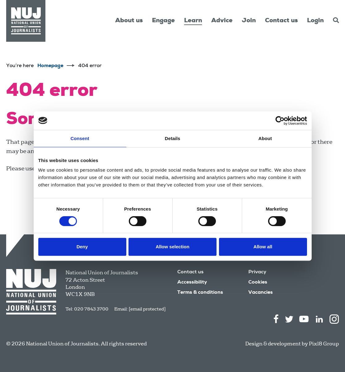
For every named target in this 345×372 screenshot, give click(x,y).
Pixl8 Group (324, 343)
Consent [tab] (79, 138)
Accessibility (192, 282)
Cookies (257, 282)
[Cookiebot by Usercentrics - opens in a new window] (280, 120)
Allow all (263, 246)
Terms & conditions (200, 292)
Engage (163, 21)
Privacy (257, 272)
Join (249, 21)
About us (129, 21)
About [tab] (265, 138)
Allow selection (172, 246)
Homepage (50, 66)
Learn (193, 21)
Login (315, 21)
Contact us (281, 21)
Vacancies (260, 292)
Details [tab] (172, 138)
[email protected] (147, 309)
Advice (222, 21)
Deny (82, 246)
